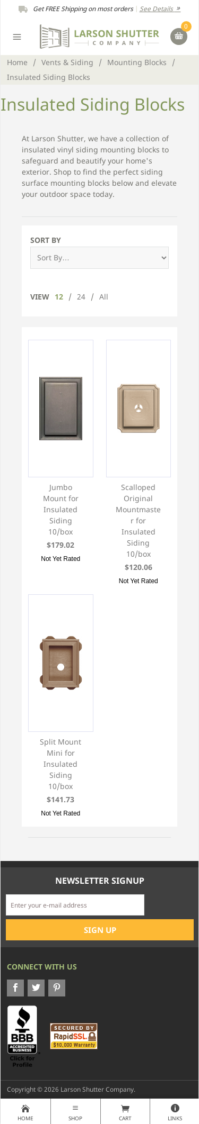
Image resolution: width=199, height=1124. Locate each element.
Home (17, 62)
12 (59, 297)
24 (81, 297)
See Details (160, 8)
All (103, 297)
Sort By (45, 240)
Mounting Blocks (137, 62)
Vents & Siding (67, 62)
